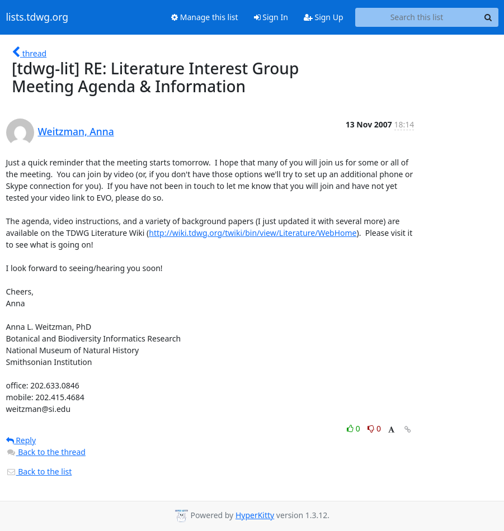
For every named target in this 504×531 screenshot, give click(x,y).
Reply (21, 440)
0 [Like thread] (354, 428)
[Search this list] (417, 17)
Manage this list (204, 17)
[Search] (488, 17)
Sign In (271, 17)
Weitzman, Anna (76, 131)
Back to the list (39, 471)
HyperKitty (254, 515)
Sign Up (323, 17)
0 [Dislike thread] (374, 428)
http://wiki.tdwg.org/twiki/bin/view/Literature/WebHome (252, 232)
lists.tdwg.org (37, 17)
